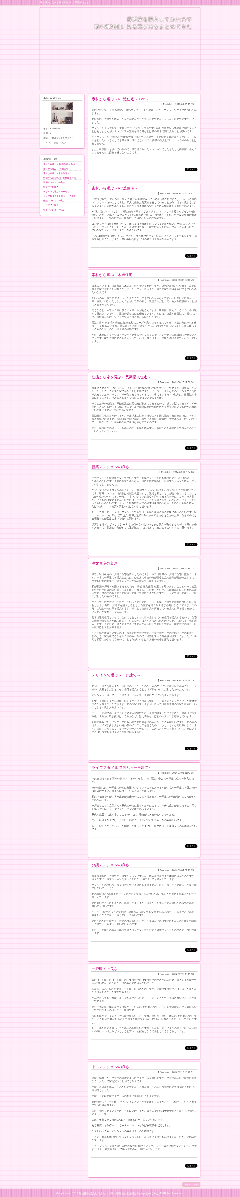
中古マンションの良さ (111, 1067)
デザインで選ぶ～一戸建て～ (116, 675)
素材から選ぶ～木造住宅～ (114, 275)
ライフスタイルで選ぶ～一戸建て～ (122, 767)
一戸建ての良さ (105, 969)
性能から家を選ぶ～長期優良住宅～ (121, 377)
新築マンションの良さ (111, 467)
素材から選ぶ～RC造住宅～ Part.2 (120, 99)
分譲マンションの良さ (111, 865)
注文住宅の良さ (105, 563)
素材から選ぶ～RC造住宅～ (115, 188)
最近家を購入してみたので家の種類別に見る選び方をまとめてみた (119, 1193)
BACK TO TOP (191, 1184)
